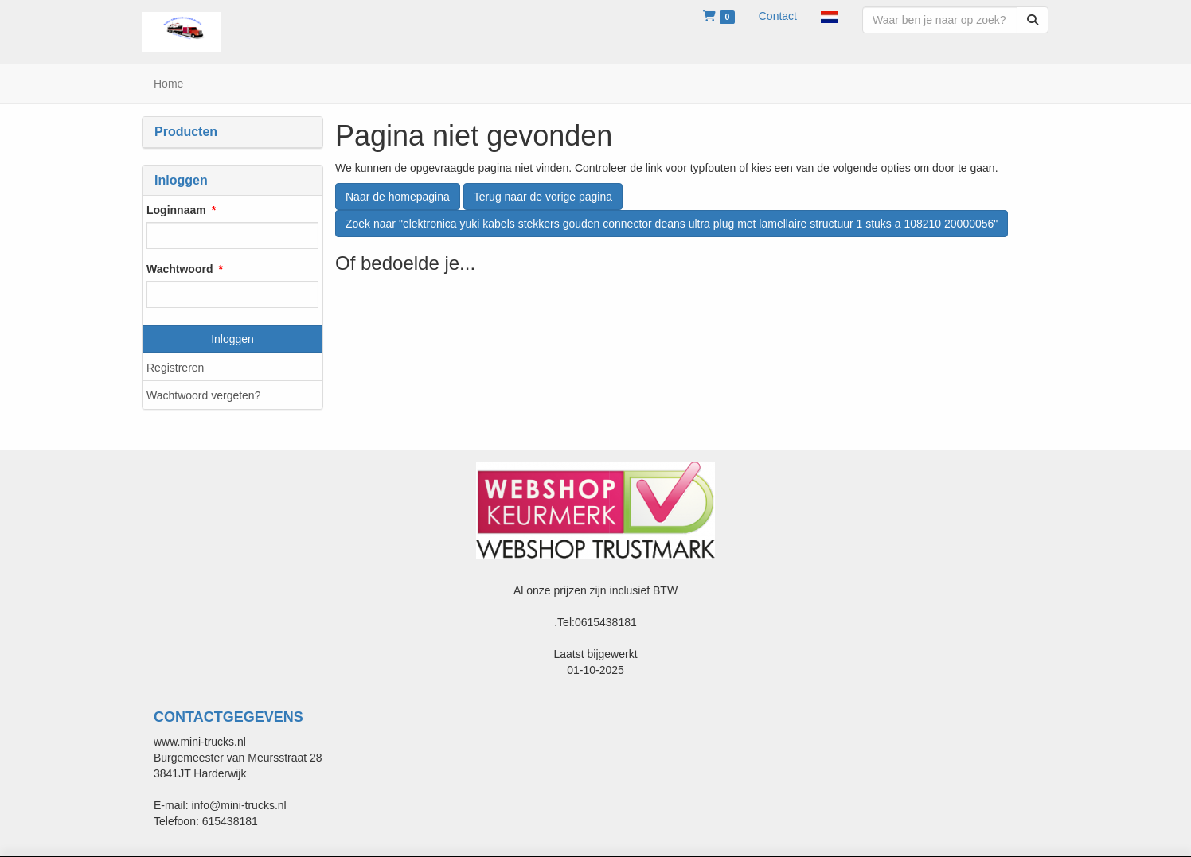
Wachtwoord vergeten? (203, 395)
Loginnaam (176, 210)
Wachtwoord (179, 269)
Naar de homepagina (398, 196)
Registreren (175, 367)
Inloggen (232, 339)
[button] (829, 16)
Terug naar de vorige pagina (543, 196)
